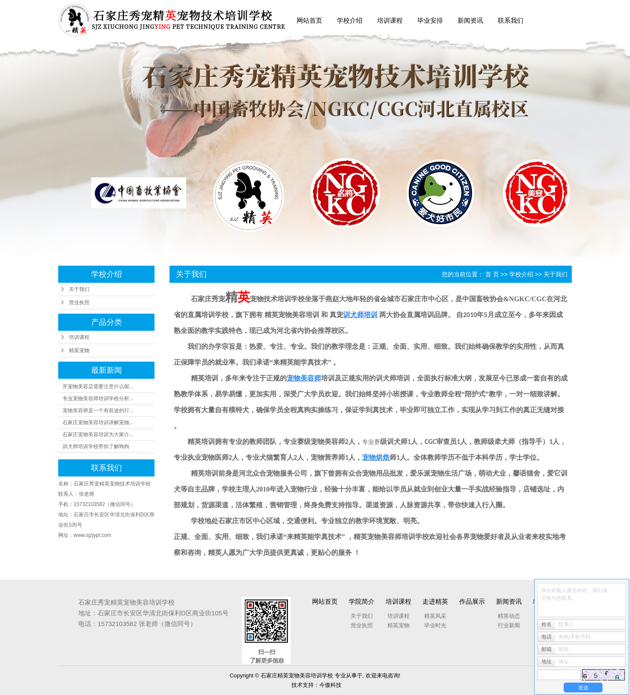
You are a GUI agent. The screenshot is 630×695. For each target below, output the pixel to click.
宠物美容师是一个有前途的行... (98, 410)
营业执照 (79, 303)
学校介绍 (350, 20)
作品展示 (472, 601)
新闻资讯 (470, 20)
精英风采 (435, 616)
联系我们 (510, 20)
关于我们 (79, 289)
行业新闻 (509, 625)
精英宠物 (79, 350)
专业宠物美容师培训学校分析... (98, 398)
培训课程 (390, 20)
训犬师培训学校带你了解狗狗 (95, 446)
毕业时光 (435, 625)
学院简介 (361, 601)
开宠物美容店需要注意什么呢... (98, 386)
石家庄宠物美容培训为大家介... (98, 434)
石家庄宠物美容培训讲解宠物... (98, 422)
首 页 (492, 274)
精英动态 (509, 616)
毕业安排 (430, 20)
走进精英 (435, 601)
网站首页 (309, 20)
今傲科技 (330, 685)
